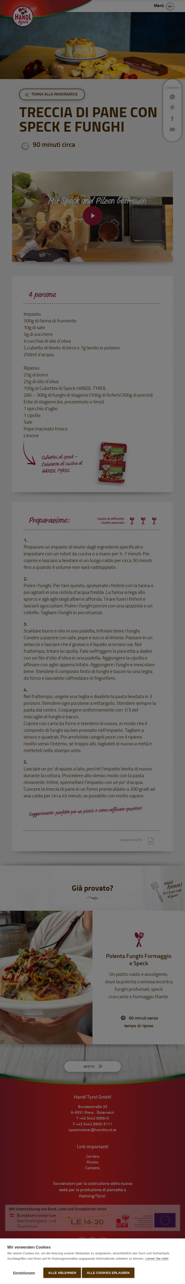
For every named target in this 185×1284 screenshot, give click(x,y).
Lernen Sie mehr (157, 1260)
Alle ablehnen (62, 1273)
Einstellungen (24, 1273)
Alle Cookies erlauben (109, 1273)
